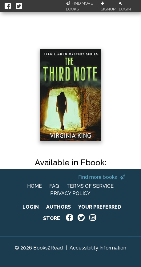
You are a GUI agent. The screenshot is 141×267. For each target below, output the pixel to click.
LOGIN (30, 207)
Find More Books (79, 6)
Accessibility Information (98, 248)
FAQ (54, 186)
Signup (108, 6)
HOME (34, 186)
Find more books (101, 177)
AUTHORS (58, 207)
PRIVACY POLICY (70, 193)
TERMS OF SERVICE (90, 186)
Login (125, 6)
